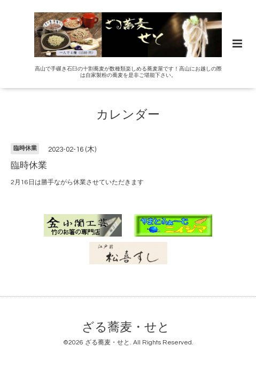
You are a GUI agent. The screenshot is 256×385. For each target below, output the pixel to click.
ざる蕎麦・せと (126, 327)
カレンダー (128, 115)
